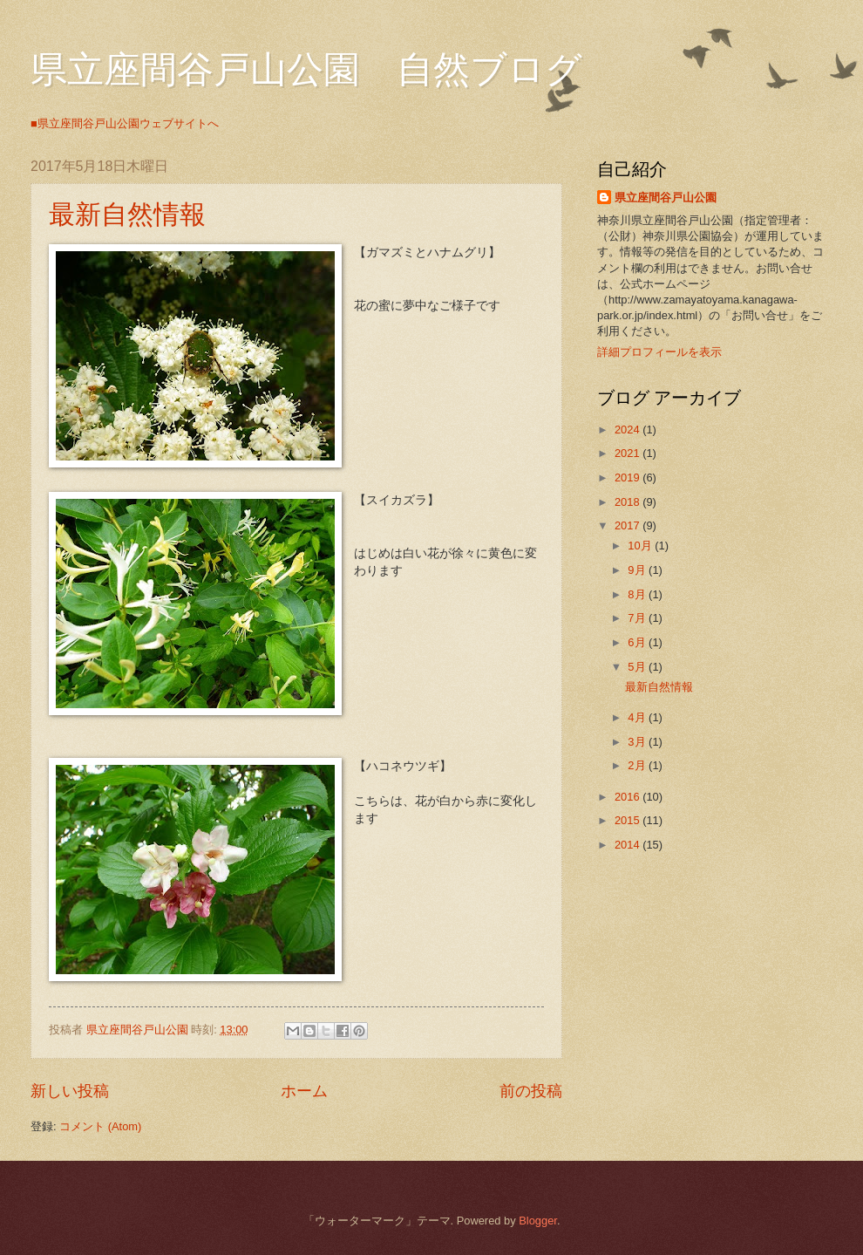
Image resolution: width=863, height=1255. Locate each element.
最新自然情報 (127, 214)
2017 (628, 525)
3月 (638, 741)
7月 (638, 617)
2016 (628, 796)
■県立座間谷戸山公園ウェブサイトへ (125, 123)
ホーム (304, 1091)
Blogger (538, 1220)
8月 (638, 594)
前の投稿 (530, 1091)
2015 (628, 820)
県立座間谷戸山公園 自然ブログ (306, 70)
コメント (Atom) (100, 1126)
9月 (638, 569)
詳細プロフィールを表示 (659, 351)
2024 (628, 429)
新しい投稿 (70, 1091)
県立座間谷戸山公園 (666, 197)
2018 (628, 501)
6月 (638, 642)
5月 (638, 666)
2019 (628, 477)
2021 (628, 453)
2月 (638, 765)
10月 (641, 545)
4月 (638, 717)
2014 (628, 844)
